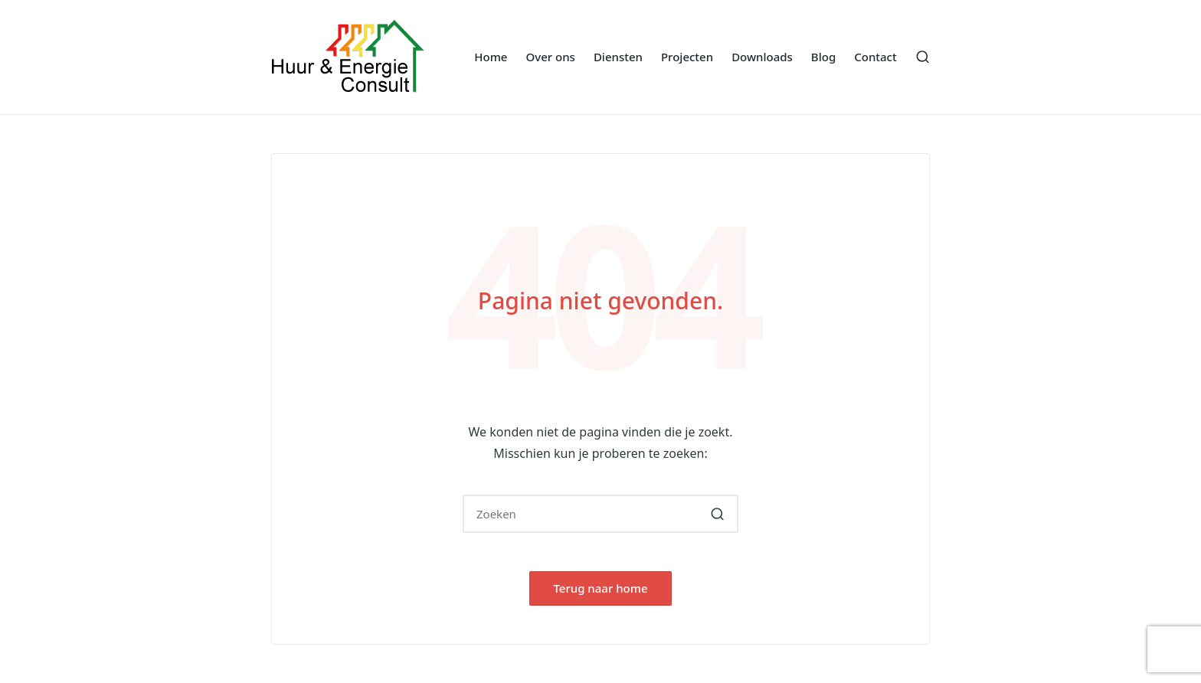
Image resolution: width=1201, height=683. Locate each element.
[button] (717, 514)
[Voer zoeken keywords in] (600, 514)
